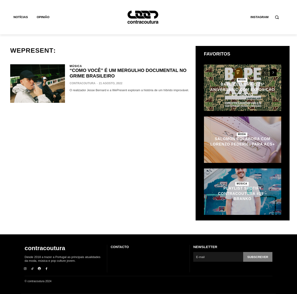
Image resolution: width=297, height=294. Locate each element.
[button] (276, 17)
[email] (218, 257)
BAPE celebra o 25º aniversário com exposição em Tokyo (242, 89)
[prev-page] (264, 72)
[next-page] (273, 72)
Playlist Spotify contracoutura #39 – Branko (242, 193)
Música (76, 66)
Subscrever (257, 257)
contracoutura (82, 83)
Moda (242, 79)
